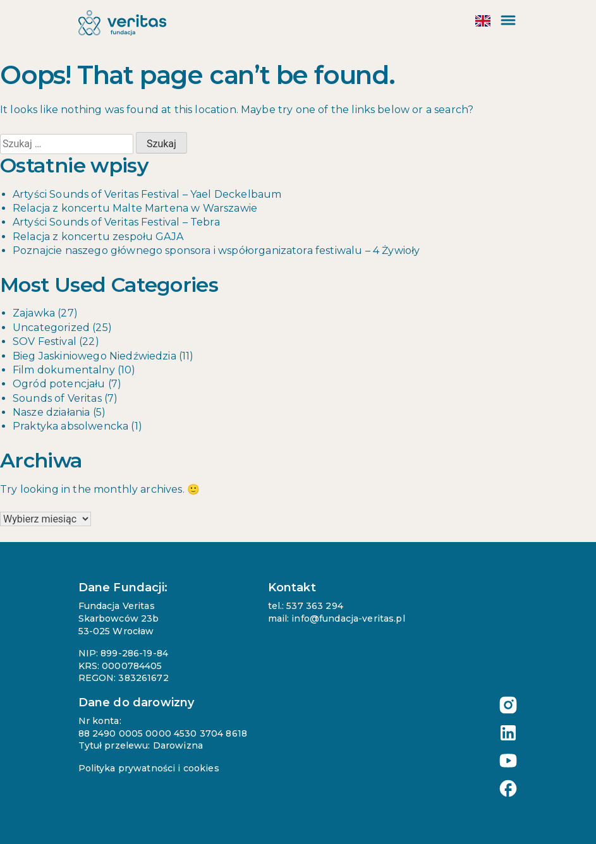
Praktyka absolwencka (70, 426)
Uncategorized (51, 328)
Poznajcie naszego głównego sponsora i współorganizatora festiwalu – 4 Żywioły (216, 250)
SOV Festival (44, 341)
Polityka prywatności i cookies (148, 768)
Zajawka (34, 313)
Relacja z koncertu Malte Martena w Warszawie (135, 208)
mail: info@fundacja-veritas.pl (336, 618)
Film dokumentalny (64, 370)
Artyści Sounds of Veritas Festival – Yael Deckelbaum (147, 194)
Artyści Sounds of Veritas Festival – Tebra (116, 222)
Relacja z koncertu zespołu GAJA (98, 237)
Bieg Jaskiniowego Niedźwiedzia (94, 356)
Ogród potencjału (59, 384)
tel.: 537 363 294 (305, 606)
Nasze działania (51, 412)
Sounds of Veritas (57, 398)
